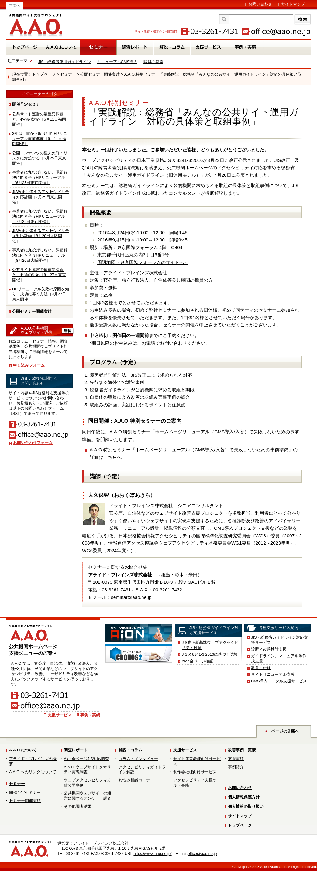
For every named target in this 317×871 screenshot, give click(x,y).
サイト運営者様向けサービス (197, 761)
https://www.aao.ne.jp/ (152, 853)
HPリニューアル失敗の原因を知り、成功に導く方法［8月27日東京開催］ (40, 294)
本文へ (14, 5)
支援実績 (236, 759)
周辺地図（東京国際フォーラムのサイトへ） (142, 262)
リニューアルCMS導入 (117, 62)
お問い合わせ (260, 4)
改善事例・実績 (242, 750)
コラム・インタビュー (138, 759)
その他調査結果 (77, 806)
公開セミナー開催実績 (100, 74)
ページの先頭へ (285, 731)
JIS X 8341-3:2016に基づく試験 (210, 654)
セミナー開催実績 (25, 800)
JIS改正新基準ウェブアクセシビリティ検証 (210, 645)
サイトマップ (293, 4)
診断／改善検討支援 (269, 649)
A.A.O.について (23, 750)
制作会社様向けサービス (195, 772)
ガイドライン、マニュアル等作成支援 (278, 658)
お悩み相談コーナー (136, 780)
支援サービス (59, 715)
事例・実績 (90, 715)
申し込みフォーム (29, 365)
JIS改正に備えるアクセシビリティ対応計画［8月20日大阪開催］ (40, 235)
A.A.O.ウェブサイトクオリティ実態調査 (87, 769)
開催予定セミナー (28, 104)
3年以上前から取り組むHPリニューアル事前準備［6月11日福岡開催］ (39, 138)
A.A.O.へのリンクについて (32, 772)
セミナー (68, 74)
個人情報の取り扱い (246, 806)
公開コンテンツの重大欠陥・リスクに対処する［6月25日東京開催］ (39, 158)
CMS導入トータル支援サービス (279, 681)
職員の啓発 (153, 62)
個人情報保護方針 (244, 797)
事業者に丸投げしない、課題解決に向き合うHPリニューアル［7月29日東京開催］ (39, 216)
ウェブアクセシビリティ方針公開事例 (87, 782)
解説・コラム (130, 750)
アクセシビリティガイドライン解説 (142, 769)
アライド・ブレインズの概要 (33, 761)
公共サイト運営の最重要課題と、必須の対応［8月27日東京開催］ (39, 274)
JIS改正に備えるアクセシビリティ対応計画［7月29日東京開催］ (40, 197)
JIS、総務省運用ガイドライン (64, 62)
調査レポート (76, 750)
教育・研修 (261, 667)
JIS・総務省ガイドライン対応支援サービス (279, 640)
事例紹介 (236, 767)
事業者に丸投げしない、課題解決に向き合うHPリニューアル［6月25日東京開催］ (39, 177)
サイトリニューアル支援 (273, 674)
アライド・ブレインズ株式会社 (101, 843)
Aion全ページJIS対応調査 (86, 759)
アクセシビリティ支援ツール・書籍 (197, 782)
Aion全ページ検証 (197, 661)
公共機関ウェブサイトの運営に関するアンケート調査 (87, 796)
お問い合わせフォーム (33, 442)
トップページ (44, 74)
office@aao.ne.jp (202, 853)
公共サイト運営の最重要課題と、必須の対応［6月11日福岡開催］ (39, 119)
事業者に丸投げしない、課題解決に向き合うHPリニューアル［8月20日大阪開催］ (39, 255)
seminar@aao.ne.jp (131, 597)
